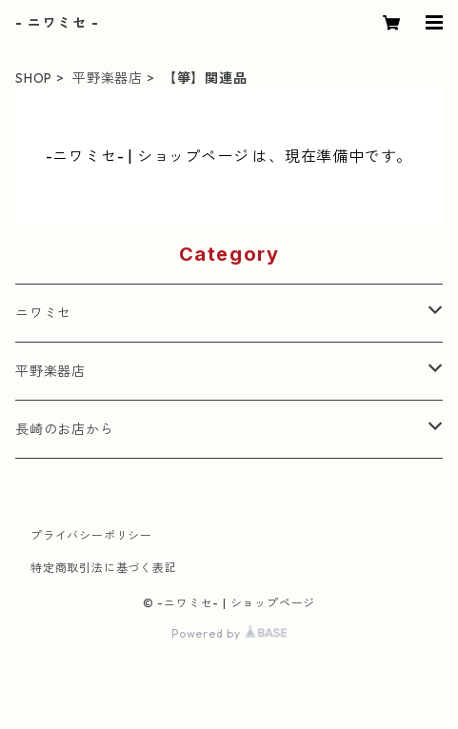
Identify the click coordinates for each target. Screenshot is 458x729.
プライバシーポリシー (91, 535)
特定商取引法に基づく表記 (103, 568)
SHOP (33, 78)
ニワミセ (43, 313)
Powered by (229, 633)
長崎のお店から (64, 429)
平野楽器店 (107, 78)
